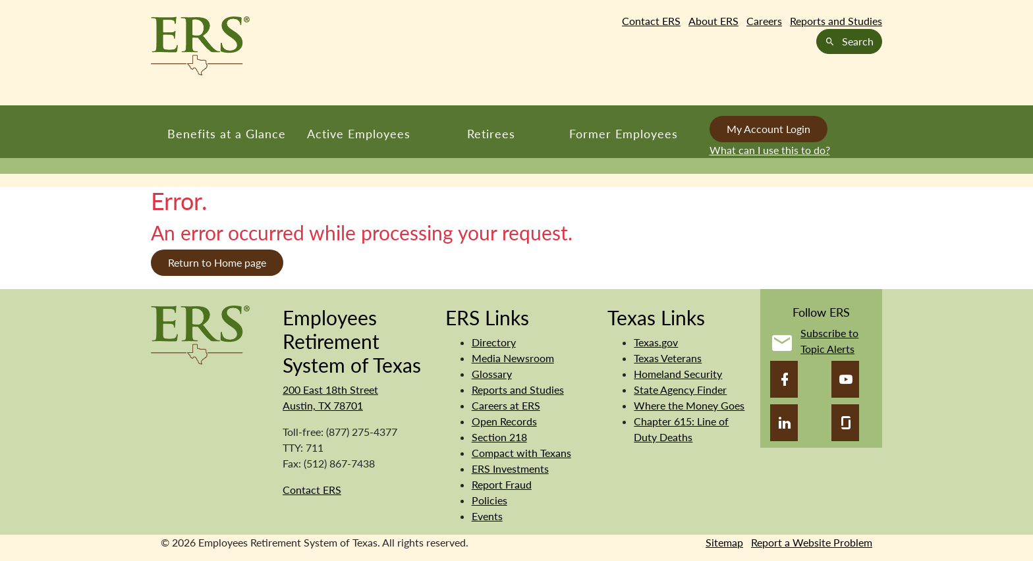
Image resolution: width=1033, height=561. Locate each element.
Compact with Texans (521, 452)
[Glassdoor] (845, 422)
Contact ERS (651, 20)
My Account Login (768, 128)
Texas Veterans (668, 358)
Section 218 (499, 437)
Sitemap (724, 542)
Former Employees (623, 133)
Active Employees (358, 133)
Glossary (492, 373)
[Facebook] (784, 379)
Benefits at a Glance (226, 133)
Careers (764, 20)
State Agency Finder (680, 389)
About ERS (713, 20)
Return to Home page (217, 262)
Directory (494, 342)
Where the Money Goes (689, 405)
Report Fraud (502, 484)
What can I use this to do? (770, 150)
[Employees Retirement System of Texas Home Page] (200, 46)
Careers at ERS (506, 405)
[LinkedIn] (784, 422)
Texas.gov (656, 342)
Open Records (504, 421)
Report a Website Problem (811, 542)
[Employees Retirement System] (200, 333)
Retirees (491, 133)
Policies (489, 500)
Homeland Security (678, 373)
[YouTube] (845, 379)
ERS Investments (510, 468)
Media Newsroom (513, 358)
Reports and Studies (836, 20)
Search (849, 41)
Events (487, 516)
